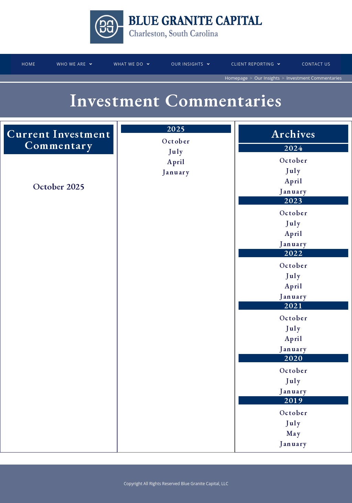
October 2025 (58, 186)
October (176, 141)
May (293, 433)
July (176, 151)
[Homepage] (236, 78)
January (176, 172)
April (176, 161)
